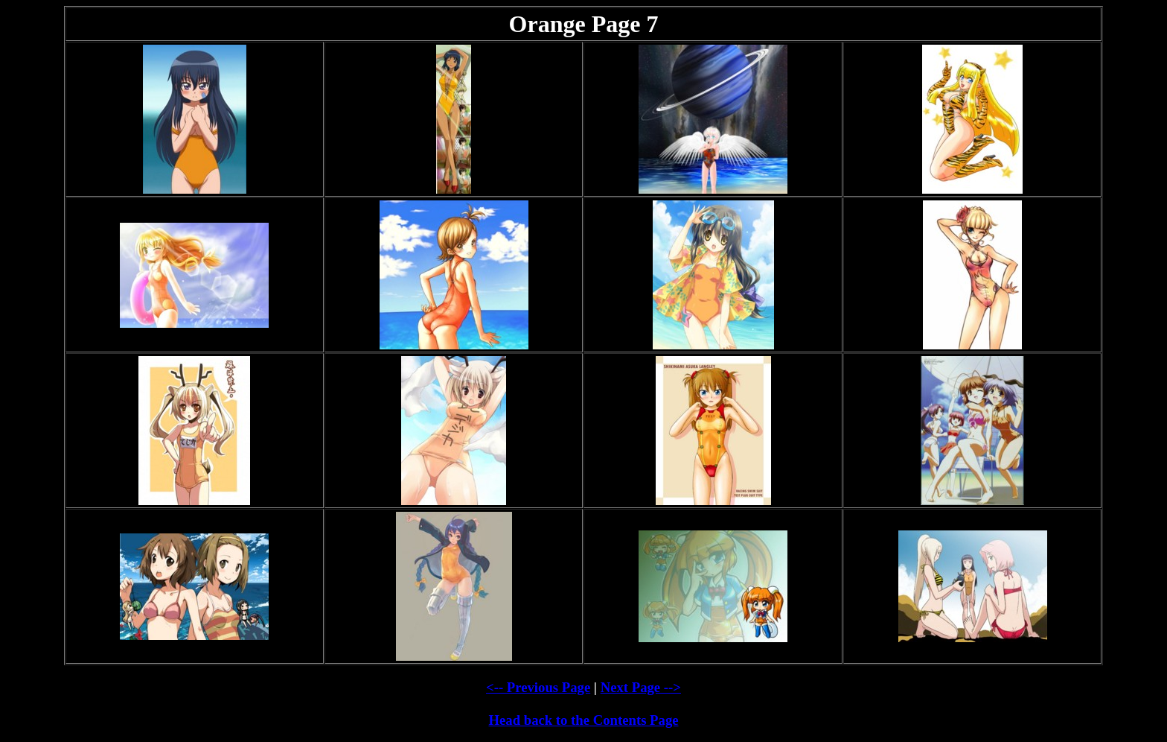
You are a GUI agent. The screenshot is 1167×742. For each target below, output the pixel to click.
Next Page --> (641, 687)
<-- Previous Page (538, 687)
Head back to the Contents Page (583, 720)
